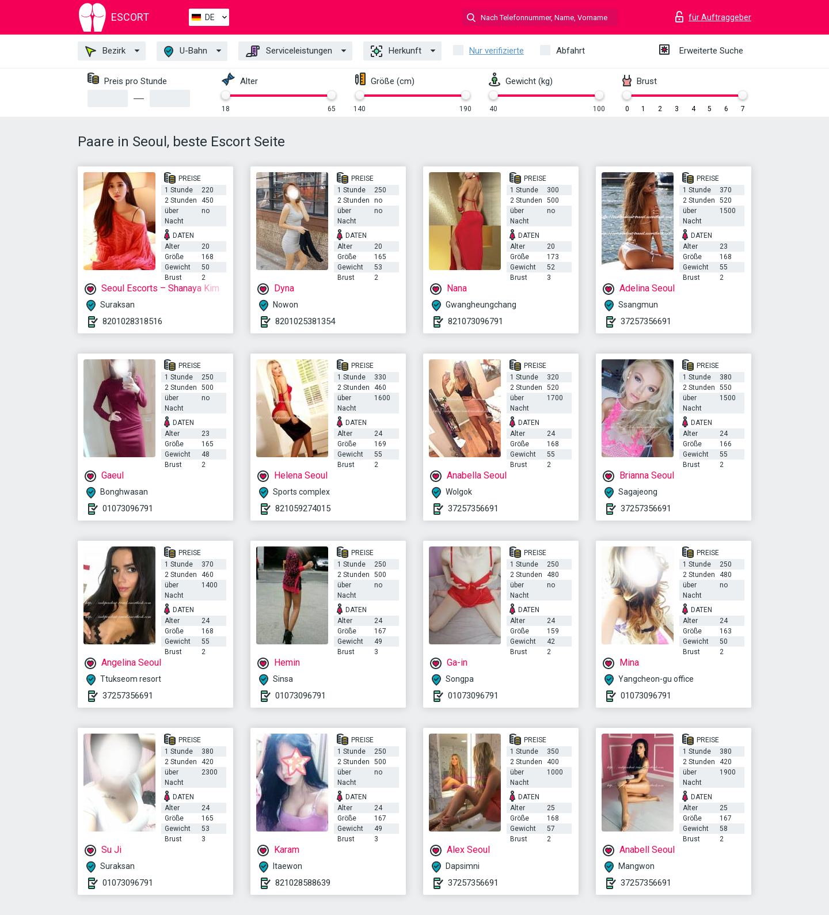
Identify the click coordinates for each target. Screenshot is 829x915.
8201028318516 (132, 321)
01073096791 (127, 508)
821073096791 (475, 321)
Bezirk (105, 51)
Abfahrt (570, 50)
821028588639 (302, 883)
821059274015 (302, 508)
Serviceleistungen (289, 51)
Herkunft (396, 51)
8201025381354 (305, 321)
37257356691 (646, 321)
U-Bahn (185, 51)
